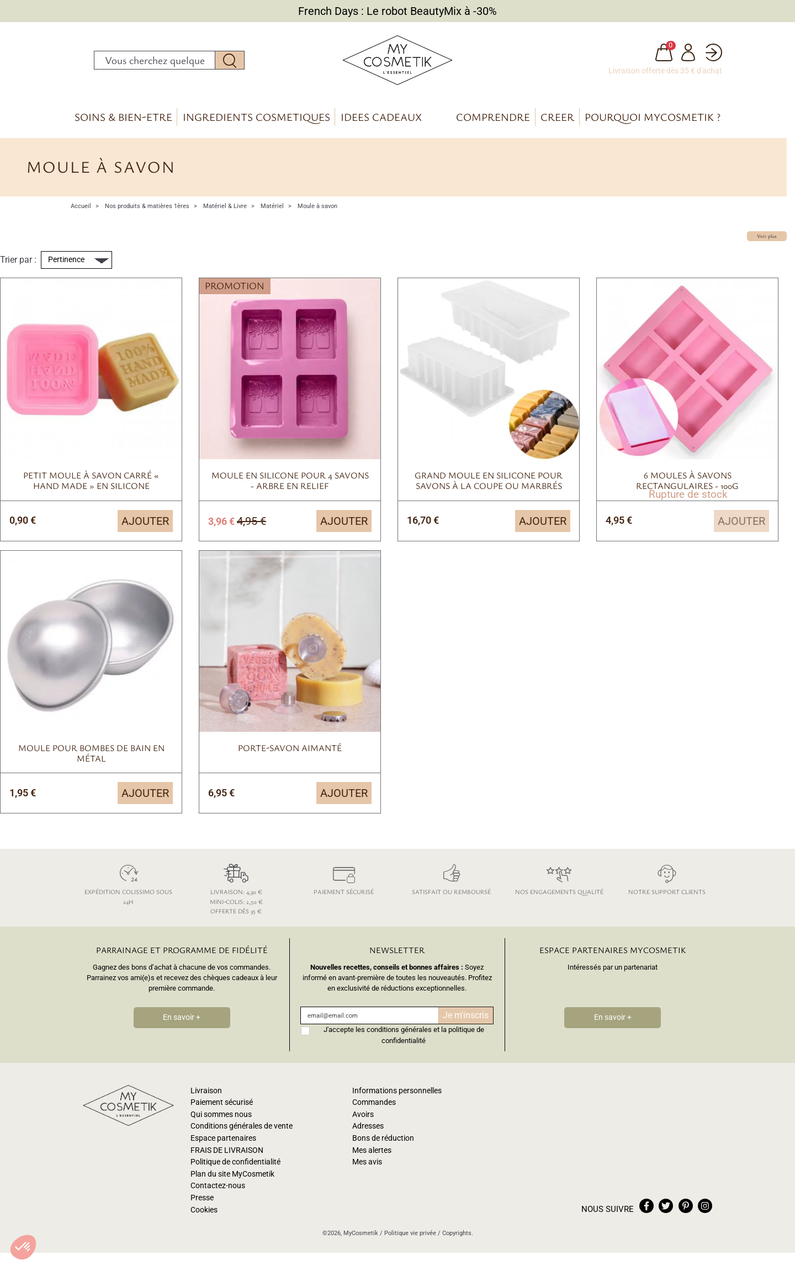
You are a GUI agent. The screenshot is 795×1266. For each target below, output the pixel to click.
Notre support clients (666, 878)
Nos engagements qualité (559, 878)
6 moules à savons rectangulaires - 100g (687, 480)
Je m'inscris (466, 1015)
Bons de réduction (383, 1138)
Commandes (374, 1102)
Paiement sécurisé (343, 878)
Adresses (368, 1126)
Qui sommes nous (221, 1114)
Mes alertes (371, 1150)
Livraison (206, 1090)
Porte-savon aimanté (290, 748)
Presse (202, 1198)
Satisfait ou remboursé (451, 878)
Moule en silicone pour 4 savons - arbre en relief (290, 480)
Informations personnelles (397, 1090)
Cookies (204, 1210)
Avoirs (363, 1114)
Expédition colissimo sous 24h (128, 883)
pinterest (686, 1206)
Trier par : (18, 259)
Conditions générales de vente (241, 1126)
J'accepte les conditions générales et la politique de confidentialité (404, 1034)
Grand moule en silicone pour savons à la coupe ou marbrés (489, 480)
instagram (705, 1206)
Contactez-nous (217, 1185)
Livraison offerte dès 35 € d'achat (665, 70)
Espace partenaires (223, 1138)
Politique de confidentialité (235, 1162)
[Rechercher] (154, 60)
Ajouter (145, 521)
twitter (666, 1206)
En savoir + (181, 1017)
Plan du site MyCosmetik (232, 1174)
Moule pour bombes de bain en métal (91, 753)
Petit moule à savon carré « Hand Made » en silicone (91, 480)
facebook (646, 1206)
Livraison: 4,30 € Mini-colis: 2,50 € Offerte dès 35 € (236, 887)
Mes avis (367, 1162)
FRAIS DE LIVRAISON (226, 1150)
